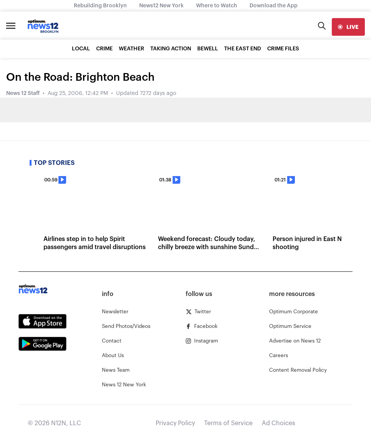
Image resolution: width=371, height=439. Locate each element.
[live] (348, 27)
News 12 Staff (23, 93)
